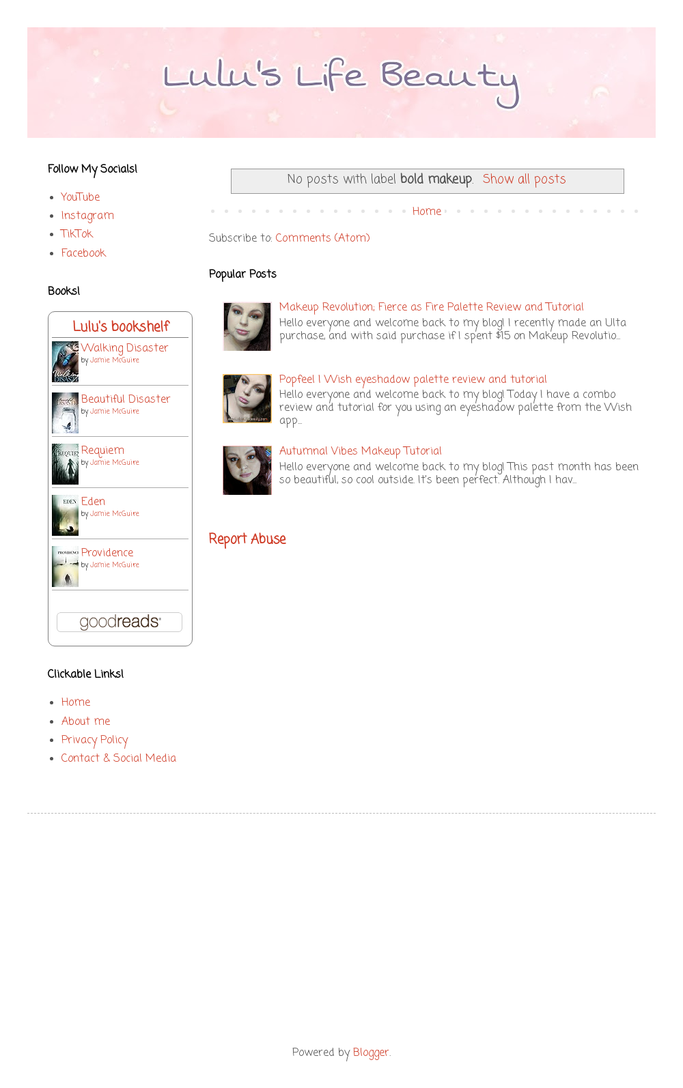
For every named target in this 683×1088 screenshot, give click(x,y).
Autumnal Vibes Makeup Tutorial (360, 452)
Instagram (87, 216)
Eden (93, 502)
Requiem (102, 451)
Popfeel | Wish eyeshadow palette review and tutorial (413, 380)
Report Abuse (247, 539)
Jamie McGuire (114, 361)
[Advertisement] (341, 929)
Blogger (371, 1053)
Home (427, 212)
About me (85, 722)
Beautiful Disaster (126, 400)
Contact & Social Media (118, 759)
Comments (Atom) (323, 239)
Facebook (83, 254)
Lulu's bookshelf (120, 327)
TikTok (77, 235)
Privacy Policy (94, 740)
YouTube (80, 198)
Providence (107, 553)
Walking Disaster (125, 349)
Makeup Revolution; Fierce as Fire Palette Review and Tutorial (431, 308)
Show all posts (524, 180)
